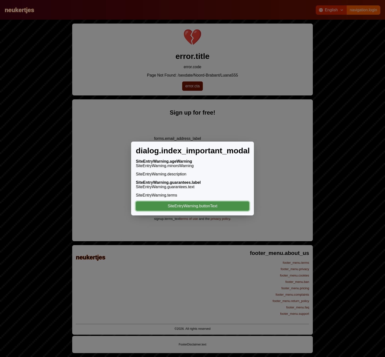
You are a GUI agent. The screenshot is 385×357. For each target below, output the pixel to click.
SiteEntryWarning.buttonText (192, 206)
